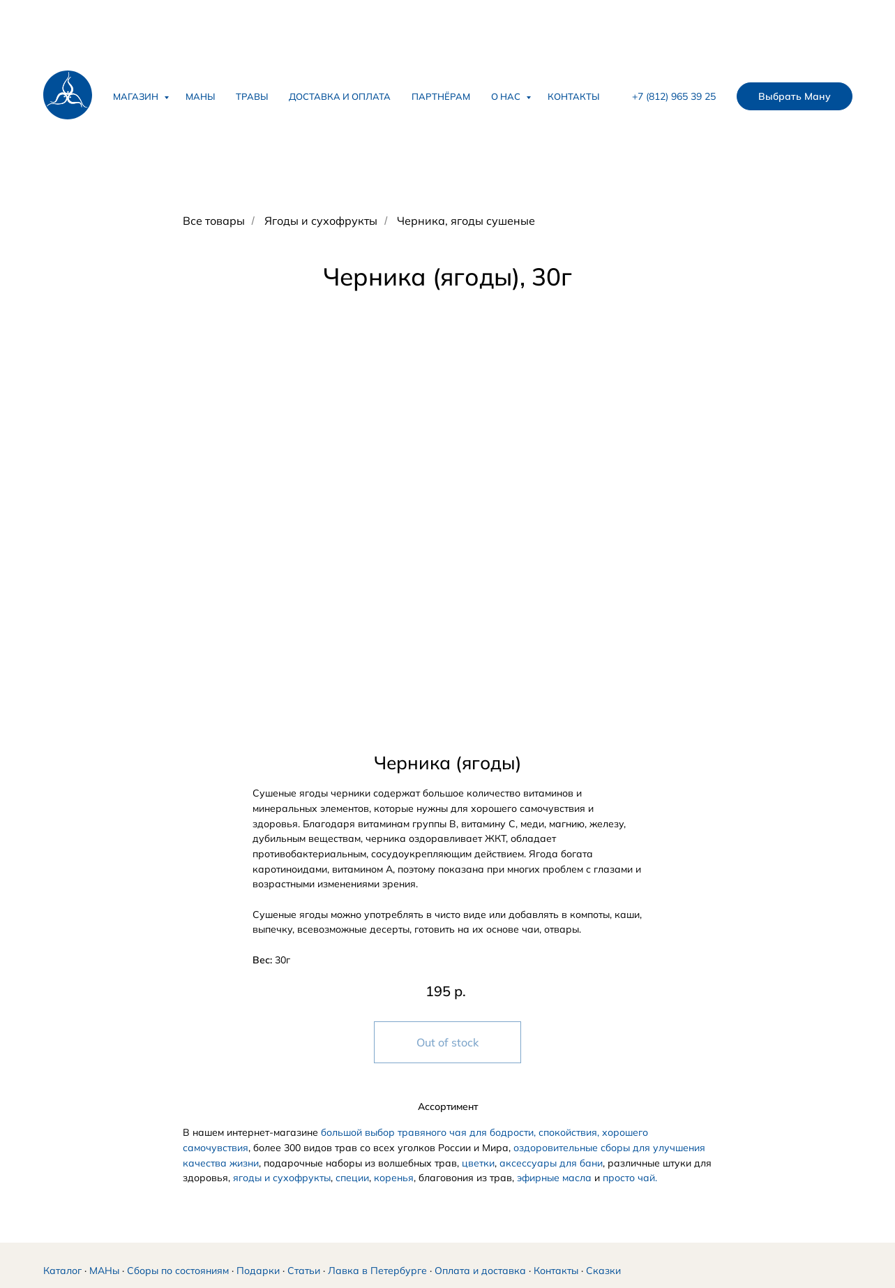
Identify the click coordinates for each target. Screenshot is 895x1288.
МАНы (104, 1270)
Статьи (303, 1270)
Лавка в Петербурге (377, 1270)
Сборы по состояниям (178, 1270)
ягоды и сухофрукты (282, 1177)
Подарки (258, 1270)
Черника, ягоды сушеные (466, 221)
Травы (252, 96)
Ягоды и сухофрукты (320, 221)
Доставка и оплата (340, 96)
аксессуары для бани (551, 1163)
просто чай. (630, 1177)
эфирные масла (554, 1177)
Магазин (136, 96)
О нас (506, 96)
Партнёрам (441, 96)
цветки (478, 1163)
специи (352, 1177)
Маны (200, 96)
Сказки (603, 1270)
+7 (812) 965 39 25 (674, 96)
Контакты (573, 96)
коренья (394, 1177)
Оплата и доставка (480, 1270)
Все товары (214, 221)
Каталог (62, 1270)
